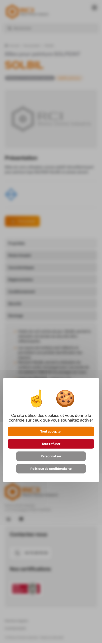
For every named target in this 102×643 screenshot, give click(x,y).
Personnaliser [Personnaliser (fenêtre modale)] (51, 456)
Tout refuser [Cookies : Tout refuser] (51, 444)
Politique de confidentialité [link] (51, 469)
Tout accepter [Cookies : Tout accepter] (51, 431)
